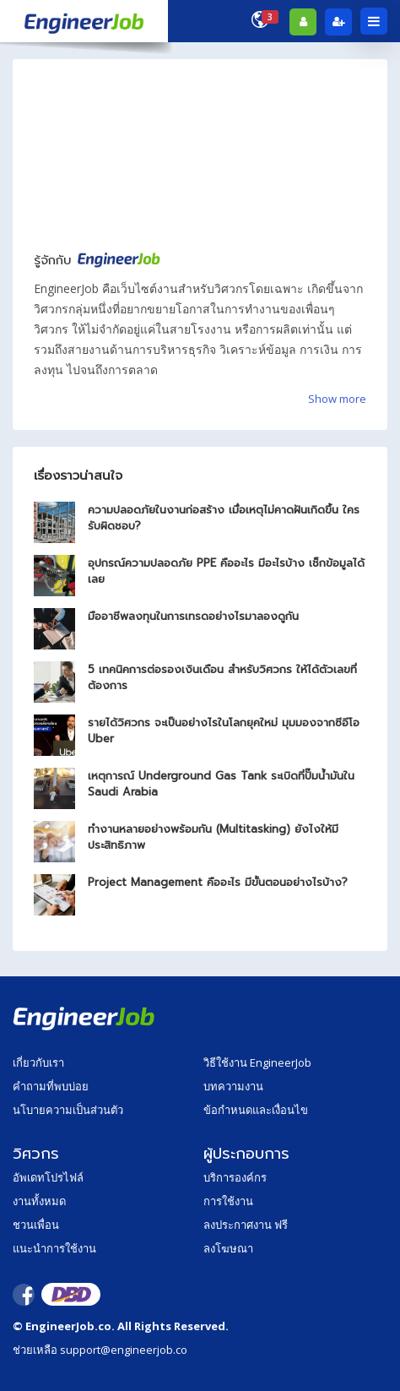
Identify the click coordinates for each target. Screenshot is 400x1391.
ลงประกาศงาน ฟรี (245, 1224)
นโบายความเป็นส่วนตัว (68, 1109)
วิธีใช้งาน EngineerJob (257, 1062)
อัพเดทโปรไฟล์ (48, 1177)
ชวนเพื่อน (36, 1224)
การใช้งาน (228, 1201)
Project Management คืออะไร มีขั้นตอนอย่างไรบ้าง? (218, 882)
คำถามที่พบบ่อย (51, 1086)
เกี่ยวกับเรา (38, 1062)
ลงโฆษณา (228, 1248)
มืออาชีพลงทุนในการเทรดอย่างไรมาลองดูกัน (193, 616)
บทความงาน (233, 1086)
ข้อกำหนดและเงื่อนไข (255, 1109)
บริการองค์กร (235, 1177)
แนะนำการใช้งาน (54, 1248)
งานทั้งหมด (39, 1201)
